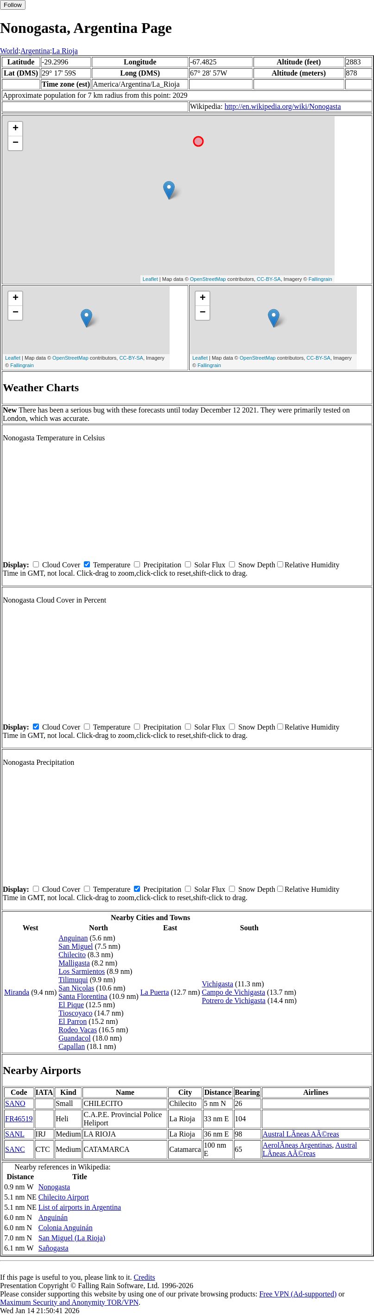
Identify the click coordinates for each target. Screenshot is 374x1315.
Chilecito (72, 955)
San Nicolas (76, 988)
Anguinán (53, 1217)
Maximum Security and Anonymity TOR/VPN (69, 1302)
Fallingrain (320, 279)
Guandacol (74, 1038)
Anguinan (73, 938)
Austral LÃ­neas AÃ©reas (301, 1134)
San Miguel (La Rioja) (71, 1238)
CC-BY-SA (269, 279)
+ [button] (16, 129)
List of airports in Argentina (79, 1207)
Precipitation (162, 565)
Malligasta (74, 963)
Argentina (35, 51)
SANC (15, 1149)
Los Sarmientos (81, 971)
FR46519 (19, 1119)
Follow (13, 4)
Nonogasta (54, 1187)
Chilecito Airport (63, 1197)
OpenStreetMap (208, 279)
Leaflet (150, 279)
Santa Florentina (82, 996)
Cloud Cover (61, 565)
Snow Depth (256, 565)
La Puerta (154, 992)
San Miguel (75, 946)
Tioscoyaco (75, 1013)
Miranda (16, 992)
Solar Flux (209, 565)
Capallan (71, 1046)
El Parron (72, 1021)
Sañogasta (53, 1248)
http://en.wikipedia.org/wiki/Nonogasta (282, 106)
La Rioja (65, 51)
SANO (15, 1103)
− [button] (16, 143)
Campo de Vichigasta (234, 992)
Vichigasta (217, 984)
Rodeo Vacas (77, 1030)
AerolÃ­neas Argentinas (297, 1145)
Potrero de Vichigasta (234, 1000)
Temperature (112, 565)
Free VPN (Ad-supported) (297, 1294)
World (9, 51)
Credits (144, 1277)
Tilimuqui (73, 980)
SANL (15, 1134)
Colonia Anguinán (65, 1228)
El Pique (71, 1005)
